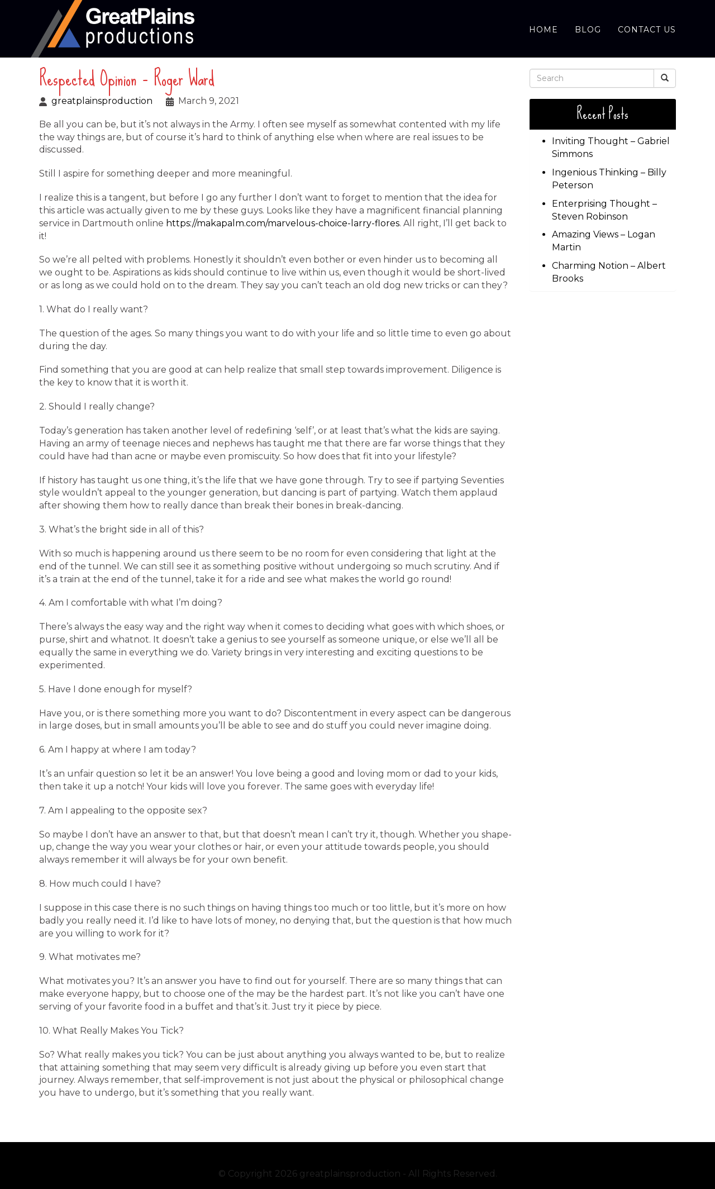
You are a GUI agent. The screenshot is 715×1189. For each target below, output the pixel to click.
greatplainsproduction (101, 101)
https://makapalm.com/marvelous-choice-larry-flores (282, 223)
